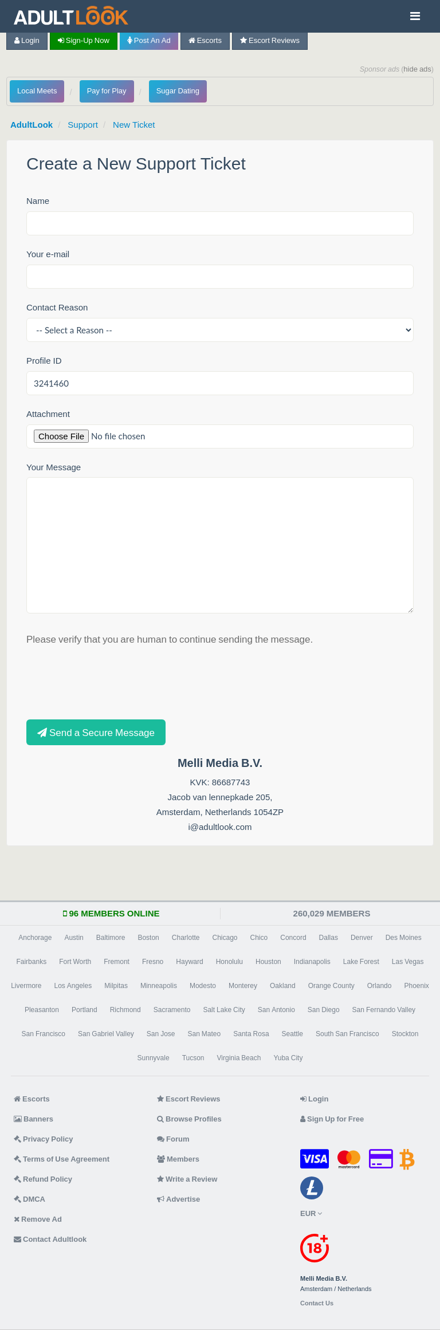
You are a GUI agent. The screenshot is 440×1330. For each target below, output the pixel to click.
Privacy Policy (43, 1139)
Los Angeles (73, 985)
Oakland (283, 985)
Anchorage (35, 937)
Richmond (125, 1009)
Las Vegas (408, 961)
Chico (259, 937)
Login (27, 40)
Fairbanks (31, 961)
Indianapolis (312, 961)
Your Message (53, 467)
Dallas (328, 937)
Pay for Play (107, 91)
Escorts (205, 40)
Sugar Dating (177, 91)
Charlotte (186, 937)
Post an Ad (149, 40)
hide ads (417, 69)
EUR (311, 1213)
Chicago (225, 937)
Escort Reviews (270, 40)
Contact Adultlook (50, 1239)
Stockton (405, 1033)
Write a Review (187, 1179)
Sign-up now (83, 40)
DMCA (29, 1199)
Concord (293, 937)
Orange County (331, 985)
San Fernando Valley (384, 1009)
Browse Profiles (189, 1119)
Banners (33, 1119)
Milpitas (116, 985)
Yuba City (287, 1057)
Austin (73, 937)
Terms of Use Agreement (61, 1159)
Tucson (193, 1057)
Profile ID (44, 360)
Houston (268, 961)
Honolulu (229, 961)
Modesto (203, 985)
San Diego (324, 1009)
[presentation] (113, 681)
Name (37, 200)
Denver (362, 937)
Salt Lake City (224, 1009)
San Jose (161, 1033)
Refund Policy (43, 1179)
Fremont (116, 961)
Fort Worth (75, 961)
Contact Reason (57, 307)
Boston (148, 937)
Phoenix (416, 985)
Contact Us (316, 1303)
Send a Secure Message (96, 732)
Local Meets (37, 91)
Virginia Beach (239, 1057)
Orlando (379, 985)
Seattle (292, 1033)
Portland (84, 1009)
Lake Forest (361, 961)
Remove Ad (38, 1219)
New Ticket (134, 124)
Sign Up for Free (332, 1119)
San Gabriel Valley (106, 1033)
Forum (173, 1139)
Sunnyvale (154, 1057)
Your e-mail (47, 254)
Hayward (189, 961)
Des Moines (404, 937)
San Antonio (276, 1009)
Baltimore (110, 937)
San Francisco (43, 1033)
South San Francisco (347, 1033)
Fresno (152, 961)
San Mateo (204, 1033)
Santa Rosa (251, 1033)
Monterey (243, 985)
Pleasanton (42, 1009)
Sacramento (172, 1009)
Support (83, 124)
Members (178, 1159)
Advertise (178, 1199)
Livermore (26, 985)
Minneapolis (158, 985)
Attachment (48, 414)
